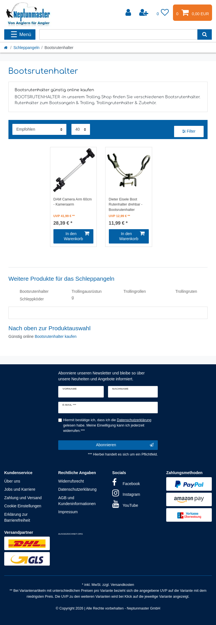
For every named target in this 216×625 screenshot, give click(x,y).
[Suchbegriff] (118, 34)
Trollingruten (186, 291)
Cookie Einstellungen (22, 506)
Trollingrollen (134, 291)
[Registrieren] (144, 13)
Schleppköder (32, 299)
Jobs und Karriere (19, 489)
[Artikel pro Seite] (80, 129)
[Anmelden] (128, 13)
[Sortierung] (39, 129)
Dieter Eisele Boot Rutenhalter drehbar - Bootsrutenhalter (126, 204)
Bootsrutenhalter (34, 291)
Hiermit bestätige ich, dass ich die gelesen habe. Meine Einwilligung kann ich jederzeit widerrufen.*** (107, 425)
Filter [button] (188, 131)
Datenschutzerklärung (77, 489)
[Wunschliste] (163, 13)
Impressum (68, 512)
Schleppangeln (27, 47)
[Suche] (204, 34)
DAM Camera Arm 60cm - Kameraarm (72, 202)
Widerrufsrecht (71, 481)
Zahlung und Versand (23, 497)
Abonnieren (125, 445)
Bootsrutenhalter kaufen (55, 336)
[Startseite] (6, 47)
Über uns (12, 481)
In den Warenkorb (76, 236)
